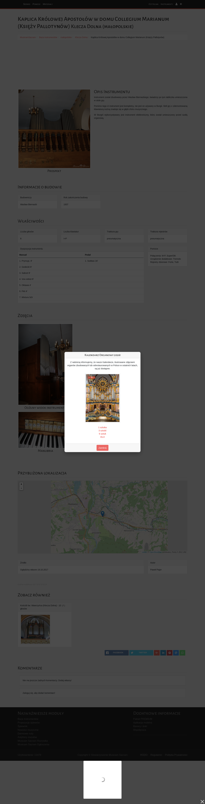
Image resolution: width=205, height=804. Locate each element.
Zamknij (103, 448)
